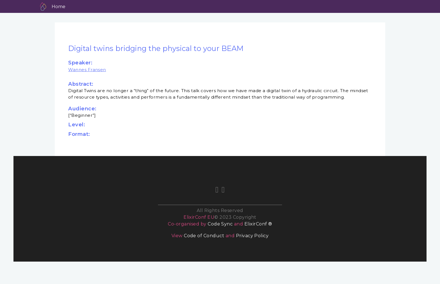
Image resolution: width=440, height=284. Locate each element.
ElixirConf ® (258, 224)
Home (58, 6)
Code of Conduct (204, 235)
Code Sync (220, 224)
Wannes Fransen (87, 69)
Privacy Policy (252, 235)
